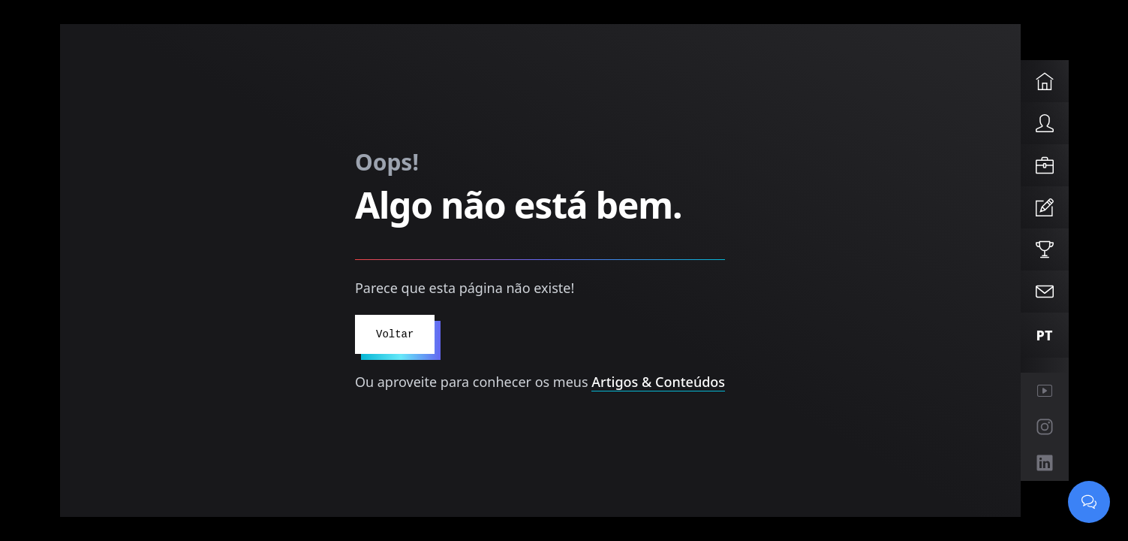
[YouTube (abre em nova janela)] (1045, 391)
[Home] (1045, 81)
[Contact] (1045, 291)
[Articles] (1045, 207)
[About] (1045, 123)
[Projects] (1045, 249)
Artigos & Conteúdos (658, 382)
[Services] (1045, 165)
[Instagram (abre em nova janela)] (1045, 427)
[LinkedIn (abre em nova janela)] (1045, 463)
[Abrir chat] (1089, 502)
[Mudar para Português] (1045, 335)
